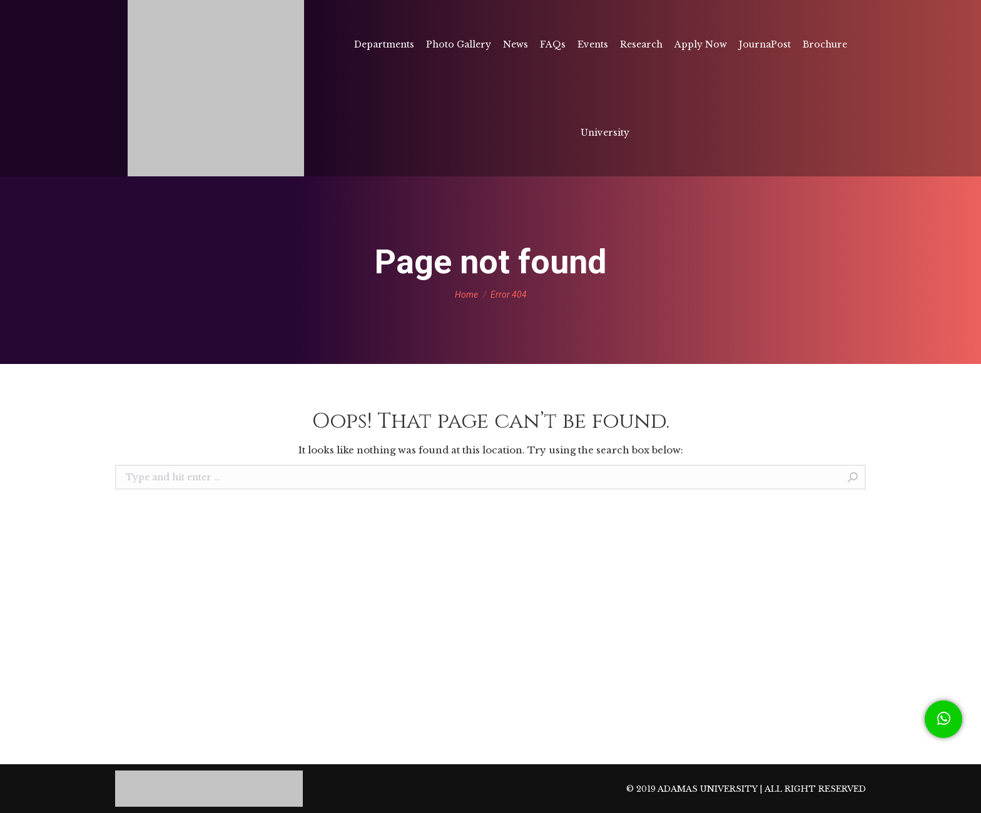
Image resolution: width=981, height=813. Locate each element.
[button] (943, 719)
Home (466, 295)
